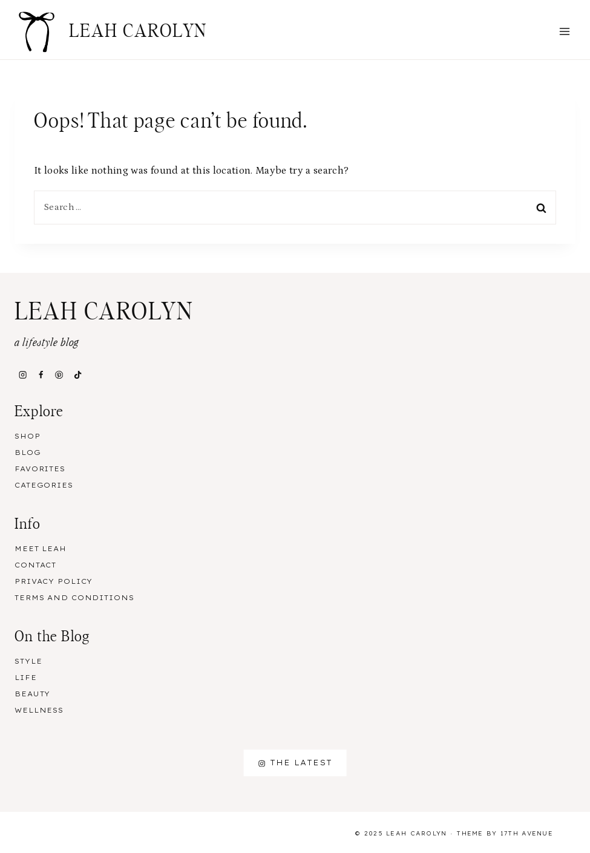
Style (28, 661)
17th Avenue (526, 833)
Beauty (32, 694)
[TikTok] (77, 374)
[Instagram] (22, 374)
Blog (28, 452)
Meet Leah (41, 548)
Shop (28, 436)
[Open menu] (564, 31)
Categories (44, 485)
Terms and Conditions (74, 597)
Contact (35, 565)
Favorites (40, 469)
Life (26, 677)
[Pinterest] (59, 374)
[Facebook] (40, 374)
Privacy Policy (54, 581)
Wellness (39, 710)
